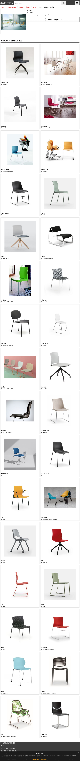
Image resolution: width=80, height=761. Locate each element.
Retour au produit (53, 19)
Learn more (44, 759)
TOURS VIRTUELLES (8, 743)
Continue (36, 759)
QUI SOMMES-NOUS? (9, 751)
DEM (2, 745)
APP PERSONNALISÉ (8, 748)
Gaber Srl (31, 12)
